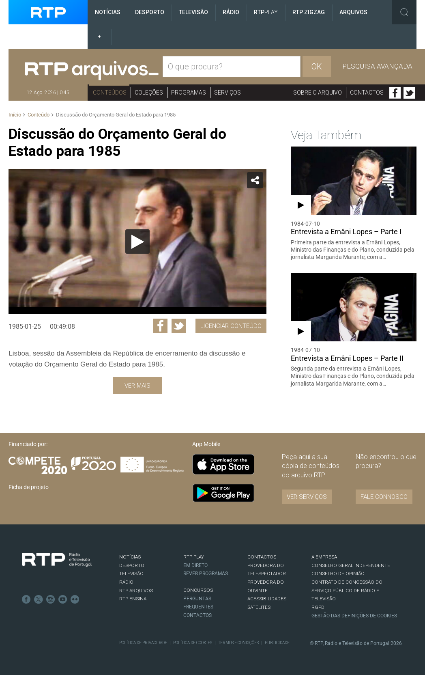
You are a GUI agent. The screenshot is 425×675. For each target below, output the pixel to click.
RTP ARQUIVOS (136, 590)
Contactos (367, 92)
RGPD (317, 607)
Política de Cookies (192, 642)
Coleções (149, 92)
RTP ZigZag (308, 12)
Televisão (193, 12)
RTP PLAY (193, 557)
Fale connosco (384, 496)
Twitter (409, 93)
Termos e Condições (238, 642)
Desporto (149, 12)
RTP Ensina (132, 599)
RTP (266, 12)
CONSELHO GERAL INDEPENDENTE (350, 565)
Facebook (395, 93)
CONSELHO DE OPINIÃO (338, 573)
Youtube (62, 599)
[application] (137, 241)
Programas (188, 92)
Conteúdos (110, 92)
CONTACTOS (261, 557)
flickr (75, 599)
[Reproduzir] (137, 241)
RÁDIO (126, 582)
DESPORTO (131, 565)
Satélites (258, 607)
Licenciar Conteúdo (231, 326)
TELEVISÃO (131, 573)
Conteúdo (38, 115)
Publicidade (277, 642)
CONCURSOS (198, 590)
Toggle (404, 12)
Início (15, 115)
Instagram (50, 599)
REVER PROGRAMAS (205, 573)
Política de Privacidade (143, 642)
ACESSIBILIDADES (266, 599)
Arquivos (353, 12)
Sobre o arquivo (317, 92)
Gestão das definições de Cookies (354, 616)
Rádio (231, 12)
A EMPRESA (324, 557)
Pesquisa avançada (377, 66)
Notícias (107, 12)
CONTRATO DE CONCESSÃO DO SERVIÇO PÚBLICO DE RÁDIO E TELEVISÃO (346, 590)
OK (316, 66)
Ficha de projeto (29, 487)
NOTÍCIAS (130, 557)
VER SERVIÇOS (307, 496)
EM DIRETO (195, 565)
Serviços (227, 92)
